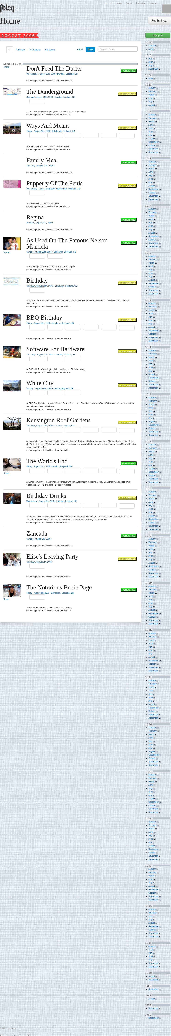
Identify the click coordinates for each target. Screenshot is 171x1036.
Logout (152, 3)
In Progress (35, 50)
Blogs (90, 49)
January (152, 45)
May (150, 58)
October (152, 145)
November (153, 149)
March (151, 95)
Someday (140, 3)
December (153, 69)
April (150, 49)
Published (20, 50)
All (10, 50)
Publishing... (159, 20)
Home (118, 3)
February (152, 91)
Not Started (50, 50)
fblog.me (12, 1028)
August (151, 105)
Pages (129, 3)
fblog (10, 7)
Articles (80, 49)
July (150, 65)
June (150, 62)
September (153, 142)
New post (158, 35)
